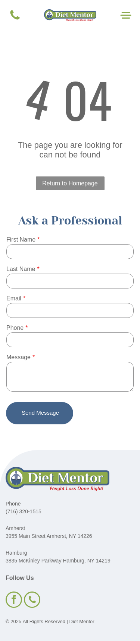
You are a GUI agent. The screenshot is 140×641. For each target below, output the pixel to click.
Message (18, 357)
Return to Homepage (70, 183)
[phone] (32, 600)
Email (13, 298)
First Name (20, 239)
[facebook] (14, 600)
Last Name (20, 269)
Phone (15, 328)
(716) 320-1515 (23, 511)
